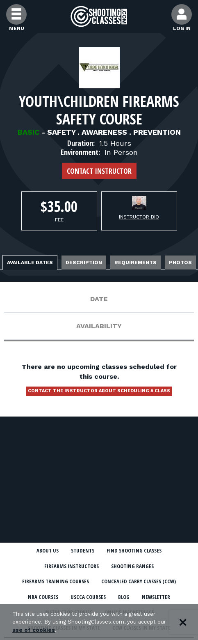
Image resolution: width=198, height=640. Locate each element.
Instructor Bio (139, 217)
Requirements (135, 262)
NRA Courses (43, 597)
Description (84, 262)
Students (82, 550)
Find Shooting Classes (134, 550)
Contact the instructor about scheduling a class (99, 391)
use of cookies (33, 630)
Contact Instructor (99, 171)
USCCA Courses (88, 597)
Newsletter (156, 597)
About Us (47, 550)
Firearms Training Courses (55, 581)
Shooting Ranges (132, 566)
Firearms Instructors (71, 566)
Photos (180, 262)
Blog (124, 597)
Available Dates (30, 262)
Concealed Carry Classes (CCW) (138, 581)
